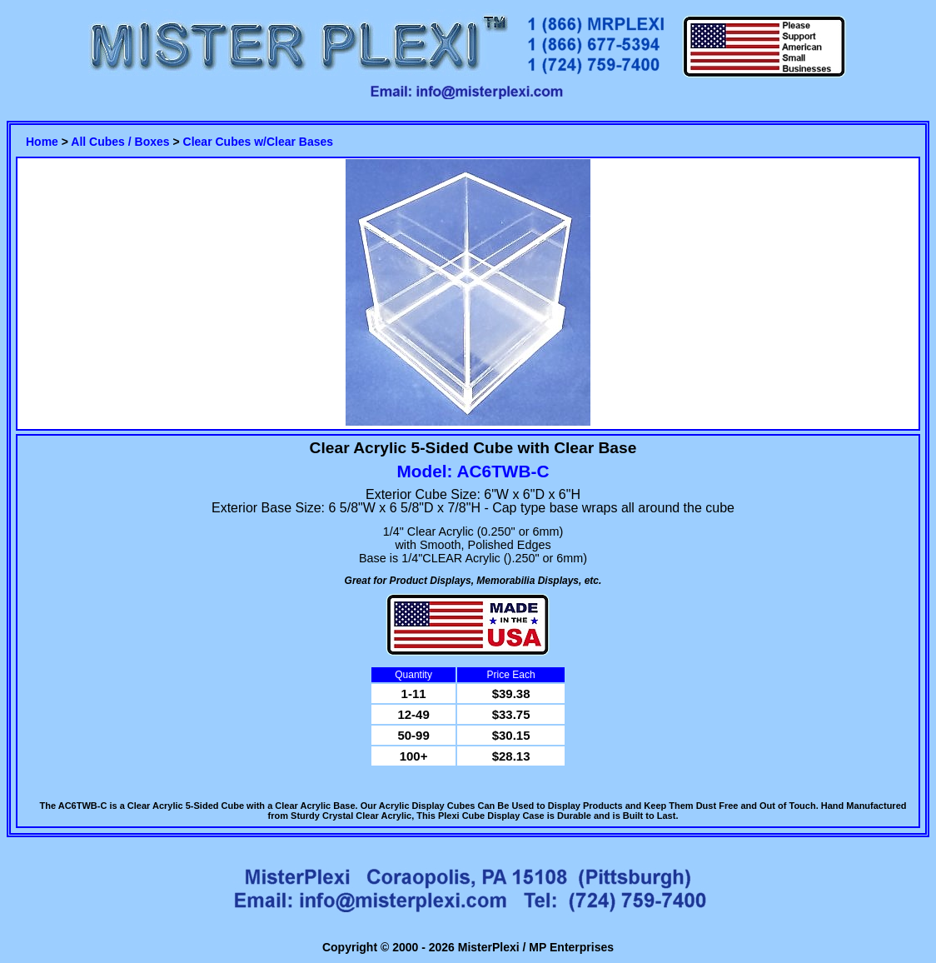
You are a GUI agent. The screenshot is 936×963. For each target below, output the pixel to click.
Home (42, 141)
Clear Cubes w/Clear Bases (258, 141)
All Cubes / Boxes (120, 141)
